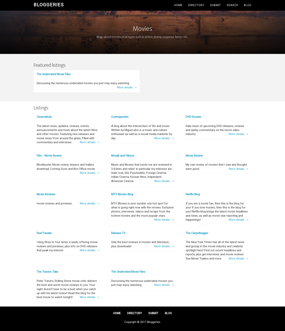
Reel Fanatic (44, 233)
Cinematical (44, 117)
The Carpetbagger (197, 233)
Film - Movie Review (49, 155)
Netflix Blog (193, 194)
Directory (196, 5)
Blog (247, 5)
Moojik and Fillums (122, 155)
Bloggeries (49, 4)
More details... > (127, 87)
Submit (215, 5)
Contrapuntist (119, 117)
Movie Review (194, 155)
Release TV (118, 233)
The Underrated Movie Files (54, 74)
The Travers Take (47, 271)
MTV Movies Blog (122, 194)
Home (178, 5)
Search (232, 5)
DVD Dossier (193, 117)
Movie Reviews (46, 194)
